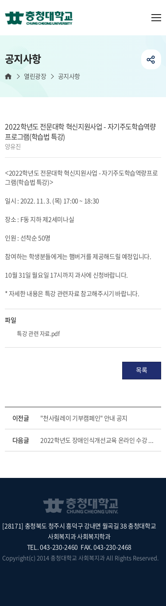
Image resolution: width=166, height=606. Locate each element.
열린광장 (35, 76)
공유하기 (151, 59)
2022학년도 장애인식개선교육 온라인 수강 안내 (98, 440)
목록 (141, 369)
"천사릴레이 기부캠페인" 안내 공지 (83, 417)
